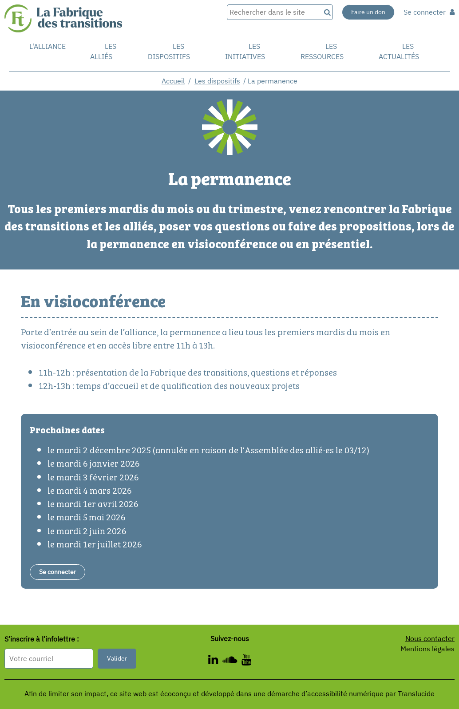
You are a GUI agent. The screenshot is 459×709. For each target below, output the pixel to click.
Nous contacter (430, 638)
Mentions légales (427, 648)
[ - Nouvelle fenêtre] (215, 661)
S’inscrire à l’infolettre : (41, 638)
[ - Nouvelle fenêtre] (246, 661)
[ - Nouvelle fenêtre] (231, 661)
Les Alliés (103, 51)
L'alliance (47, 46)
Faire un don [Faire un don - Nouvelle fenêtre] (368, 12)
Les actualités (399, 51)
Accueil (173, 80)
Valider (117, 658)
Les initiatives (245, 51)
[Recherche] (327, 12)
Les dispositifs (169, 51)
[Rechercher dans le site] (274, 12)
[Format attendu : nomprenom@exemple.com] (48, 659)
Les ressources (322, 51)
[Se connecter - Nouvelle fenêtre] (57, 572)
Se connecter (429, 12)
